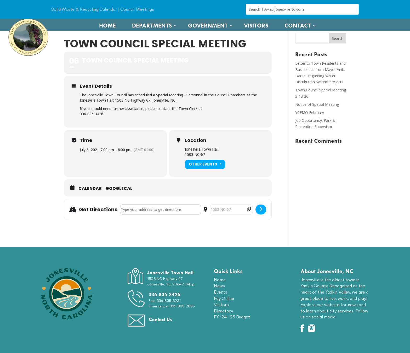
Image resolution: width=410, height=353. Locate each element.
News (219, 285)
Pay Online (224, 298)
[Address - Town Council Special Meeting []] (160, 209)
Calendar (90, 188)
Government (208, 25)
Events (220, 292)
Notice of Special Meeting (317, 104)
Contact (297, 25)
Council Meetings (137, 9)
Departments (152, 25)
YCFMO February (309, 112)
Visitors (256, 25)
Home (107, 25)
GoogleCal (119, 188)
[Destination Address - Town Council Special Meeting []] (231, 209)
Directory (223, 310)
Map (190, 284)
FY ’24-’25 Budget (232, 316)
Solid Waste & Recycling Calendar (84, 9)
